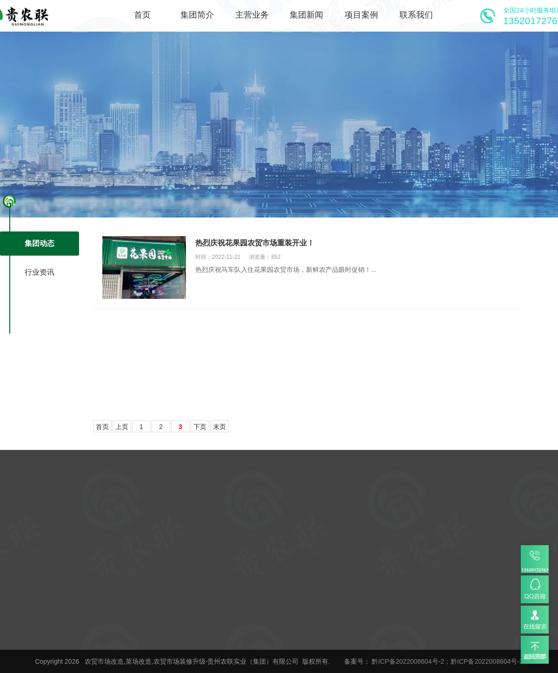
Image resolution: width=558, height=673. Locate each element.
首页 (102, 426)
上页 (121, 426)
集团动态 (39, 243)
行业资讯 (39, 272)
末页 (219, 426)
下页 (199, 426)
